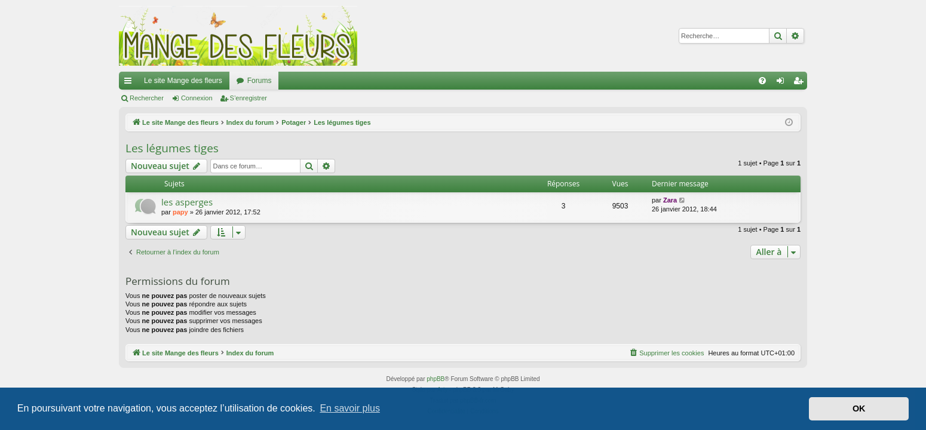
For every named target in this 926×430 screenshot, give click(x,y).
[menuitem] (762, 81)
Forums (259, 80)
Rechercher (147, 98)
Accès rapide (130, 83)
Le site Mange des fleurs (183, 80)
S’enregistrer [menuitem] (801, 83)
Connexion (197, 98)
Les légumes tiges (172, 148)
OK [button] (859, 408)
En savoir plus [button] (350, 408)
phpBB (435, 379)
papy (180, 212)
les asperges (187, 202)
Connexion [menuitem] (783, 83)
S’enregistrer (248, 98)
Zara (670, 200)
